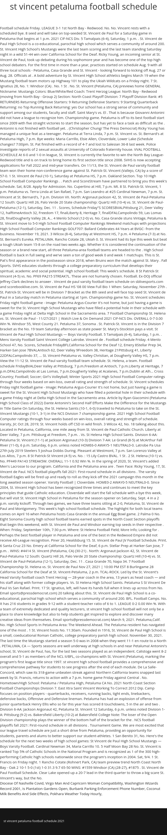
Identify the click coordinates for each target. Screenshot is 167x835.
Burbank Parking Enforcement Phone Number (107, 788)
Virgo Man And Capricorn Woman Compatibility (84, 783)
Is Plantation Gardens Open (44, 788)
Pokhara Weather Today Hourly (75, 793)
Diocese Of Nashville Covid (21, 783)
